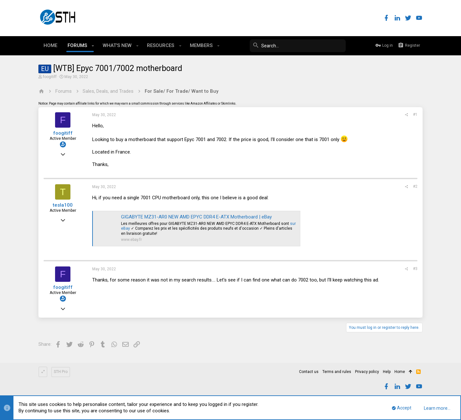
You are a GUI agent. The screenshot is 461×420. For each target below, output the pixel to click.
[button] (93, 46)
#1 (415, 114)
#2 (415, 186)
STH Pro (61, 371)
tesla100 (63, 205)
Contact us (309, 371)
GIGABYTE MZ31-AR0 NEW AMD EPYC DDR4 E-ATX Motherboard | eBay (196, 217)
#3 (415, 268)
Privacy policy (367, 371)
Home (399, 371)
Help (387, 371)
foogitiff (50, 77)
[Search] (298, 45)
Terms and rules (336, 371)
